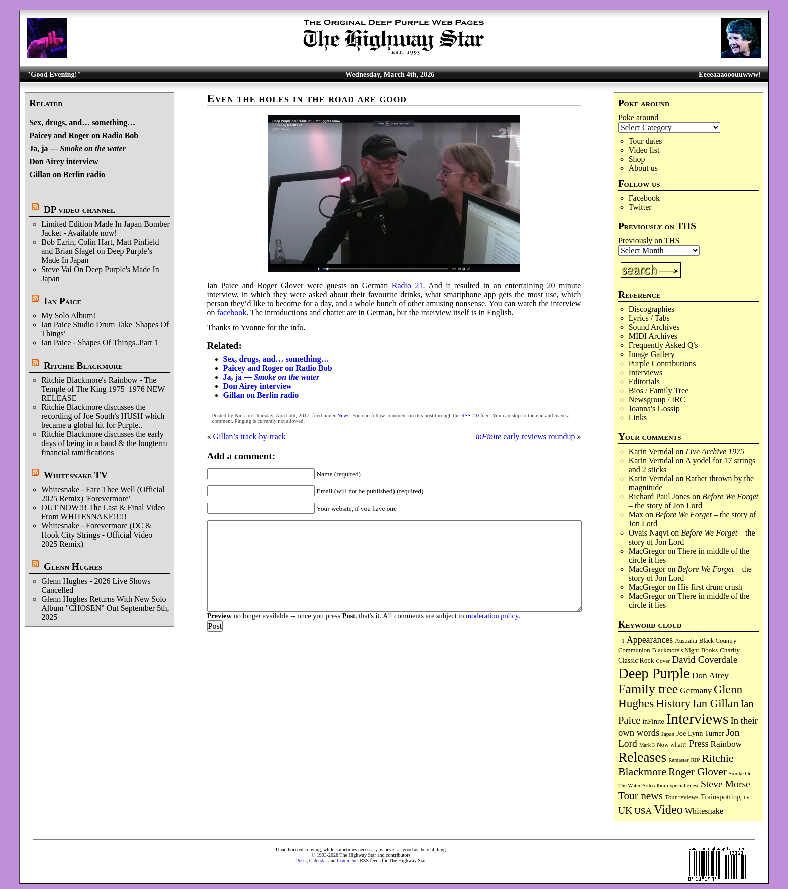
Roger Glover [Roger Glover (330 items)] (697, 772)
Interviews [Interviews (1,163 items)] (697, 718)
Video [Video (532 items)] (668, 809)
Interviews (646, 372)
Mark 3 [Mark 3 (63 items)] (647, 745)
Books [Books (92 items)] (709, 650)
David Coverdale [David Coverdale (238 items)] (704, 659)
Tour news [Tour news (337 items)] (640, 796)
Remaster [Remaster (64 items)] (678, 760)
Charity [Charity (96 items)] (730, 650)
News (343, 415)
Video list (644, 150)
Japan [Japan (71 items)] (667, 734)
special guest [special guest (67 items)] (684, 785)
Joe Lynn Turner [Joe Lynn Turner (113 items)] (700, 733)
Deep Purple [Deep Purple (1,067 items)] (654, 673)
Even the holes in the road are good (307, 98)
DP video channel (79, 209)
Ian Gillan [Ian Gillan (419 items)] (715, 703)
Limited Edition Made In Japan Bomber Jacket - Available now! (105, 228)
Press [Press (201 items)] (698, 744)
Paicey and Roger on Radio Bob (83, 135)
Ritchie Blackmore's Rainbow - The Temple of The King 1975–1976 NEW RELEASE (103, 389)
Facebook (644, 198)
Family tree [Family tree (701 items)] (648, 689)
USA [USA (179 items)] (643, 811)
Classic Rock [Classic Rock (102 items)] (636, 660)
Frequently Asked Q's (663, 345)
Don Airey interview (63, 161)
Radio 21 (407, 285)
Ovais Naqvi (649, 532)
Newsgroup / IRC (657, 399)
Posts (301, 860)
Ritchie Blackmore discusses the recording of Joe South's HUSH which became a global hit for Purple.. (102, 416)
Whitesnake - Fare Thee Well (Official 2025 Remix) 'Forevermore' (102, 494)
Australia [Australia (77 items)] (686, 640)
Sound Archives (654, 327)
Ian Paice (62, 301)
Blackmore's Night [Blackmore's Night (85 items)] (675, 650)
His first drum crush (709, 587)
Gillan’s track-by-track (249, 436)
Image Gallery (652, 354)
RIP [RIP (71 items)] (695, 760)
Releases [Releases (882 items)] (642, 757)
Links (638, 417)
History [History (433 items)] (673, 703)
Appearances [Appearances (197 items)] (650, 640)
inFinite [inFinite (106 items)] (653, 721)
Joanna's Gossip (654, 408)
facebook (232, 312)
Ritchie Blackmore (83, 365)
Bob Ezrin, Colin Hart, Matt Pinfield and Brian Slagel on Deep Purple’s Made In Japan (100, 251)
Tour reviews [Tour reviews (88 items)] (682, 797)
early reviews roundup (525, 436)
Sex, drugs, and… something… (82, 122)
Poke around (638, 117)
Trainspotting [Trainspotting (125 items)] (721, 797)
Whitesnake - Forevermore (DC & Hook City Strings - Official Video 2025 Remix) (96, 534)
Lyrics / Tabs (649, 318)
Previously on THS (648, 240)
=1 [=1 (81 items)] (621, 640)
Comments (347, 860)
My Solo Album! (68, 315)
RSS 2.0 (470, 415)
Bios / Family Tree (659, 390)
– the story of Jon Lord (694, 501)
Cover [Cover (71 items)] (663, 661)
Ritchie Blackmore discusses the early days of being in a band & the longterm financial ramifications (104, 443)
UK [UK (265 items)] (625, 810)
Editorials (644, 381)
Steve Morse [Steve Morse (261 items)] (725, 783)
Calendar (318, 860)
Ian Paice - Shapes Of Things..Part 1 (99, 342)
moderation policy (492, 616)
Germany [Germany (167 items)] (696, 690)
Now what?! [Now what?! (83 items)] (672, 744)
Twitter (640, 207)
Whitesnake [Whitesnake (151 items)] (704, 811)
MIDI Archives (653, 336)
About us (643, 168)
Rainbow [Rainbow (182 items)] (726, 744)
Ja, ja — (77, 148)
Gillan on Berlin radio (67, 174)
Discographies (652, 309)
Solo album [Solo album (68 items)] (655, 785)
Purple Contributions (662, 363)
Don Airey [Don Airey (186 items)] (710, 675)
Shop (637, 159)
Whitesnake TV (76, 475)
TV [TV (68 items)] (746, 797)
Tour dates (645, 141)
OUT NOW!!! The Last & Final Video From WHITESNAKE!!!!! (103, 512)
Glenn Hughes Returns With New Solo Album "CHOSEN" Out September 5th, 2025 (105, 608)
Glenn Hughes (73, 566)
